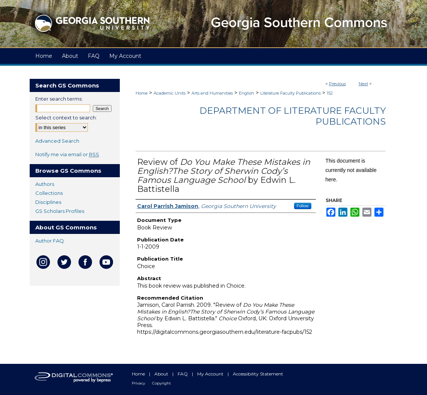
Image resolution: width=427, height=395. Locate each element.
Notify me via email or (67, 154)
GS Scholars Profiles (59, 211)
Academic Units (170, 93)
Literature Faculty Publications (290, 93)
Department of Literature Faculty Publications (292, 116)
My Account (211, 374)
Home (142, 93)
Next (363, 83)
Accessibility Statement (258, 374)
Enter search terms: (59, 99)
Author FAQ (49, 241)
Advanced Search (57, 141)
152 (330, 93)
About (161, 374)
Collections (49, 193)
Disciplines (48, 202)
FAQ (183, 374)
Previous (337, 83)
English (246, 93)
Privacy (139, 383)
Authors (44, 184)
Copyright (161, 383)
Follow (303, 206)
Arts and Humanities (212, 93)
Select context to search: (66, 118)
